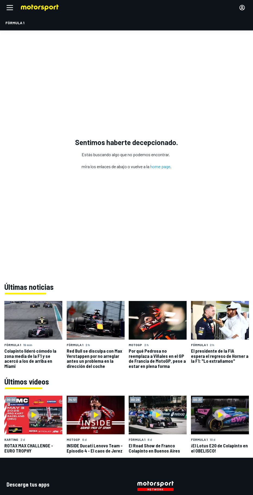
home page (160, 166)
